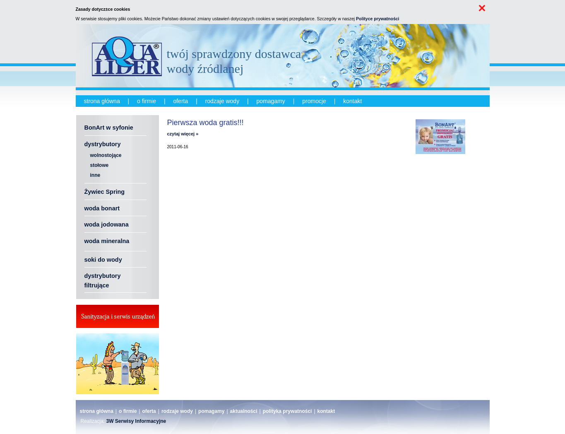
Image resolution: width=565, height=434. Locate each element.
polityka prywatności (287, 411)
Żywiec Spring (104, 191)
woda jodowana (106, 224)
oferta (180, 101)
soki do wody (103, 259)
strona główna (102, 101)
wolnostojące (106, 155)
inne (95, 175)
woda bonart (102, 208)
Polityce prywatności (377, 18)
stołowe (99, 165)
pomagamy (271, 101)
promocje (314, 101)
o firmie (146, 101)
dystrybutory (102, 144)
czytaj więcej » (183, 133)
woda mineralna (107, 241)
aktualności (243, 411)
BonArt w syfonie (108, 127)
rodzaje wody (222, 101)
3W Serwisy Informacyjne (136, 421)
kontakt (352, 101)
